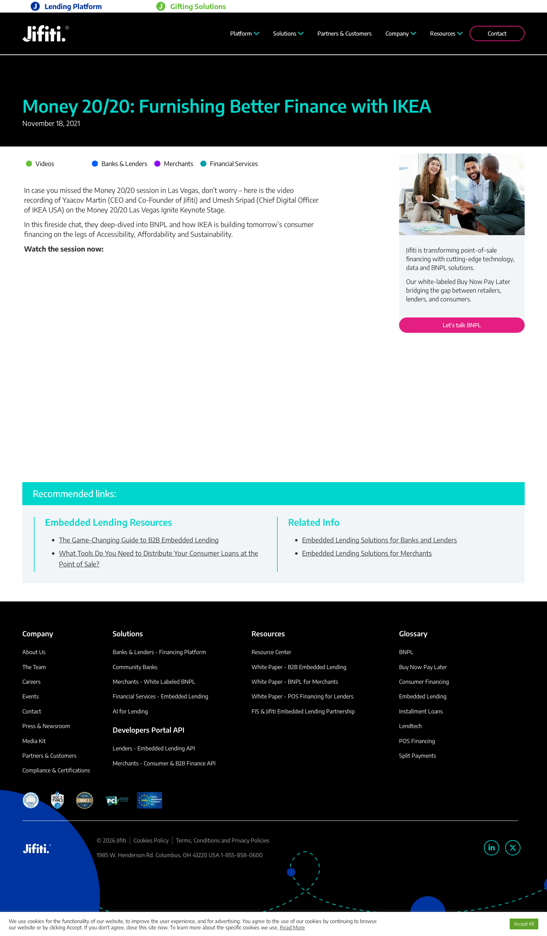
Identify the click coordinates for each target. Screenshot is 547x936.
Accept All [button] (524, 924)
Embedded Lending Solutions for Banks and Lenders (379, 540)
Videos (45, 163)
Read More (292, 927)
